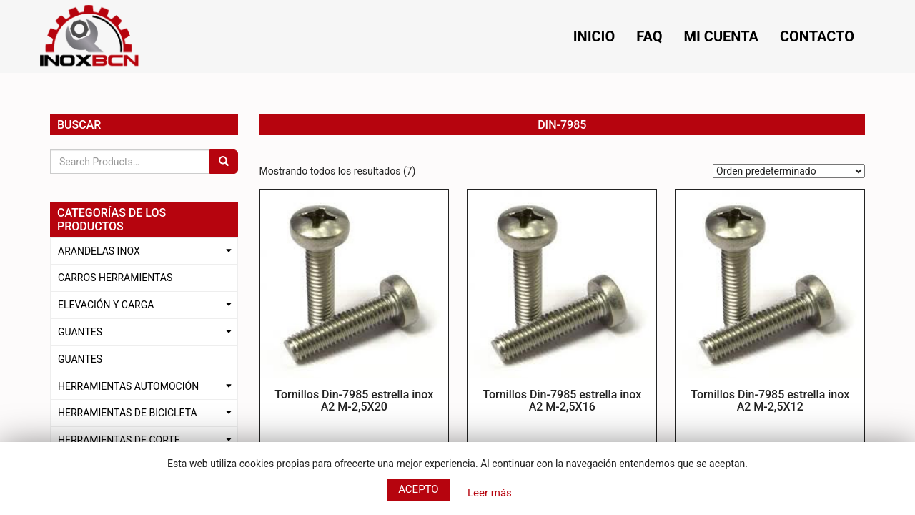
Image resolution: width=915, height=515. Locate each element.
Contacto (817, 36)
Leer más (490, 492)
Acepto (418, 489)
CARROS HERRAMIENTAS (115, 277)
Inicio (594, 36)
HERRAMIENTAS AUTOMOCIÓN (128, 386)
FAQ (649, 36)
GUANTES (80, 332)
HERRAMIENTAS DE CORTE (119, 440)
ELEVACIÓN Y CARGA (106, 304)
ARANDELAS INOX (99, 251)
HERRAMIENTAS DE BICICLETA (127, 412)
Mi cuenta (721, 36)
